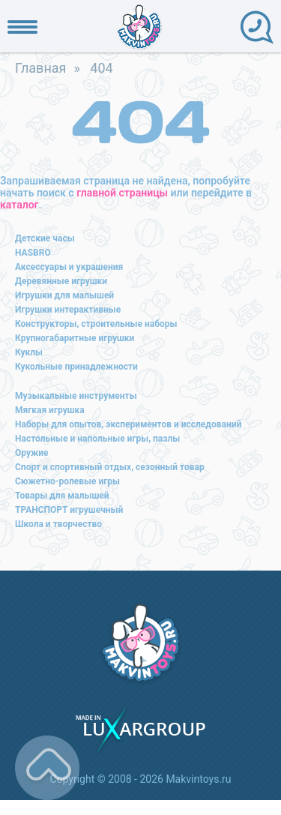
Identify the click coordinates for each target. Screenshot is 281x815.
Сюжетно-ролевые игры (67, 481)
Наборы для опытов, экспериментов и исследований (128, 424)
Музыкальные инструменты (76, 396)
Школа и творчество (58, 524)
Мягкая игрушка (50, 410)
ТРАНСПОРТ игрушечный (69, 510)
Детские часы (45, 238)
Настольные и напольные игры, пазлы (97, 438)
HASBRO (33, 252)
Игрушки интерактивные (68, 309)
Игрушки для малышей (64, 295)
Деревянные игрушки (61, 281)
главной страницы (122, 193)
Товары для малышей (62, 495)
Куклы (29, 352)
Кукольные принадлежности (76, 366)
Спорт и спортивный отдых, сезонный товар (110, 467)
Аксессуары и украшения (69, 267)
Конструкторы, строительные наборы (96, 324)
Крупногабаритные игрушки (74, 338)
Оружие (32, 453)
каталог (19, 205)
